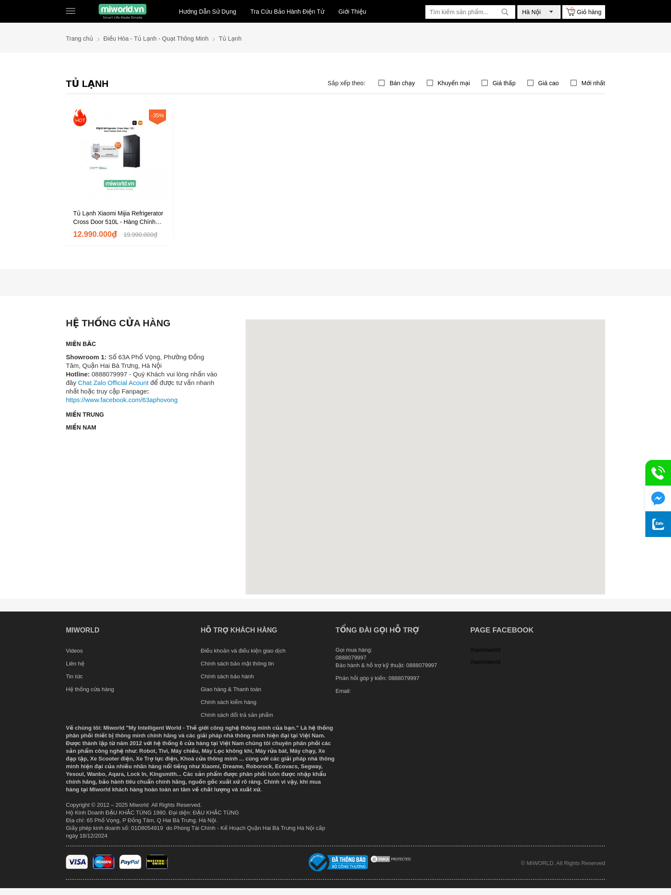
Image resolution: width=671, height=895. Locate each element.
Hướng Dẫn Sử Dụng (207, 11)
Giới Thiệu (352, 11)
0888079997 (404, 678)
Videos (74, 650)
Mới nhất (593, 83)
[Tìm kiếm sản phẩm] (470, 12)
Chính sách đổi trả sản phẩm (237, 715)
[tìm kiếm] (505, 12)
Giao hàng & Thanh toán (231, 689)
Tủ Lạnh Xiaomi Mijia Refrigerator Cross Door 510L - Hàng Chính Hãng (118, 218)
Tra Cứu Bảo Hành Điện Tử (287, 11)
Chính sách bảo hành (227, 676)
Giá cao (548, 83)
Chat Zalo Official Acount (113, 382)
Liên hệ (75, 663)
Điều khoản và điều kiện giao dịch (243, 650)
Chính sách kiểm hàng (228, 702)
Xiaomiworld (485, 650)
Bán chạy (402, 83)
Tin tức (74, 676)
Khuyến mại (454, 83)
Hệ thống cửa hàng (90, 689)
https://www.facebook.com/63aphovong (122, 399)
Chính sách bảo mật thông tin (237, 663)
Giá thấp (504, 83)
